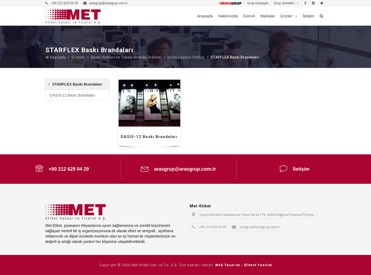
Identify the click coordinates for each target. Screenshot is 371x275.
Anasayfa (205, 16)
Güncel (249, 16)
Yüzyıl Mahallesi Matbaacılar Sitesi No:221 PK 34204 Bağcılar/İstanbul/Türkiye (252, 214)
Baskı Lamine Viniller (186, 57)
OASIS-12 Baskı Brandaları (72, 95)
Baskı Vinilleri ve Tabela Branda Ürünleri (126, 57)
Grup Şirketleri (284, 3)
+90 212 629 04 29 (62, 168)
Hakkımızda (228, 16)
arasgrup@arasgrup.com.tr (178, 168)
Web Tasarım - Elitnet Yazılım (243, 265)
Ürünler (287, 16)
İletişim (308, 16)
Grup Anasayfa (257, 3)
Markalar (267, 16)
